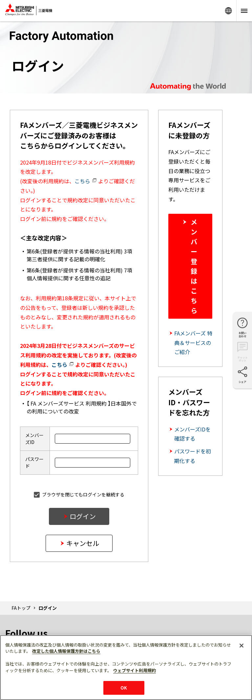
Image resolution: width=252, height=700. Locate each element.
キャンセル (82, 543)
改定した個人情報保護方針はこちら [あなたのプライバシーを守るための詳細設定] (66, 651)
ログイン (83, 516)
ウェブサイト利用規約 (134, 670)
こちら (85, 181)
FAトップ (21, 608)
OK (123, 688)
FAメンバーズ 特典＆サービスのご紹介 (193, 342)
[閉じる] (241, 645)
